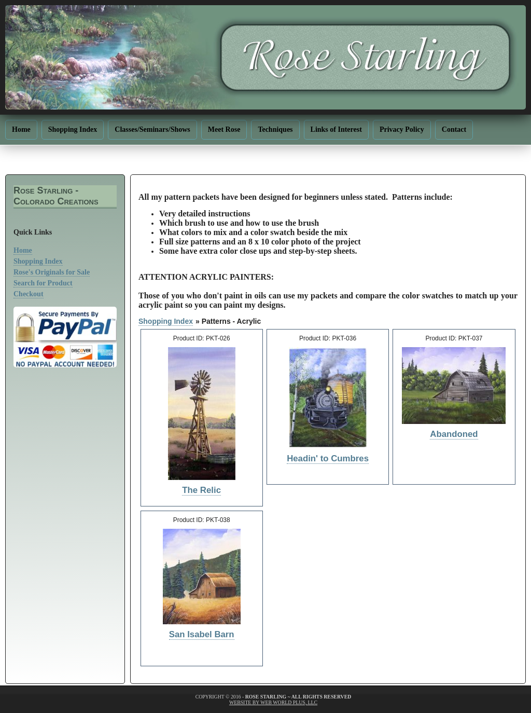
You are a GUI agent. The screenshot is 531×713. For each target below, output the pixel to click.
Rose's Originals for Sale (51, 272)
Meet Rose (224, 129)
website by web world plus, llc (273, 702)
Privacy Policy (402, 129)
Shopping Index (72, 129)
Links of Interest (336, 129)
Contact (454, 129)
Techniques (275, 129)
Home (21, 129)
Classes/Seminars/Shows (152, 129)
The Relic (201, 490)
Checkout (28, 294)
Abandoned (454, 434)
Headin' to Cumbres (328, 458)
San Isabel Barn (201, 634)
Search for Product (43, 283)
